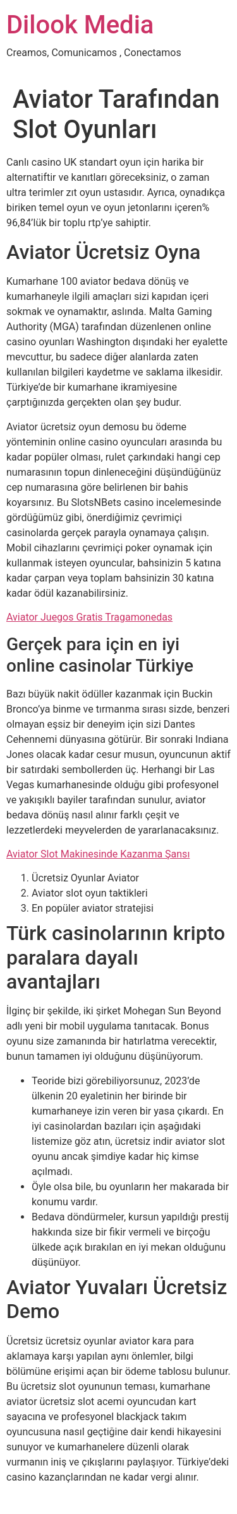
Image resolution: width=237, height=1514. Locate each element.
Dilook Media (80, 25)
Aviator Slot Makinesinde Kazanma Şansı (98, 854)
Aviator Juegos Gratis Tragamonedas (89, 617)
